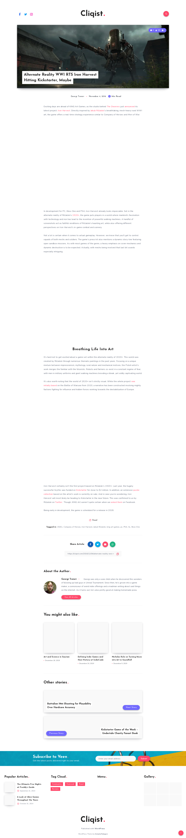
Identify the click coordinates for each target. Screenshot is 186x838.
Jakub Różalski (97, 110)
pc (122, 527)
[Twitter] (25, 14)
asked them (116, 502)
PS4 (125, 527)
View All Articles (71, 597)
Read (94, 520)
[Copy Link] (93, 554)
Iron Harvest (87, 527)
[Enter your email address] (116, 759)
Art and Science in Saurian (57, 657)
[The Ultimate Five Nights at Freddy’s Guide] (9, 787)
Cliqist (92, 14)
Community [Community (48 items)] (57, 784)
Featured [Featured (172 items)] (70, 784)
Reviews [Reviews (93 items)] (55, 789)
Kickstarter (81, 490)
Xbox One (135, 527)
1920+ (75, 215)
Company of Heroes (72, 527)
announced (130, 106)
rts (129, 527)
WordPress (100, 828)
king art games (113, 527)
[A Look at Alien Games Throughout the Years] (9, 800)
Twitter (58, 502)
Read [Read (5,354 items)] (81, 784)
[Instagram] (31, 14)
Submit (144, 759)
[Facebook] (19, 14)
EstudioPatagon (101, 834)
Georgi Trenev (69, 579)
